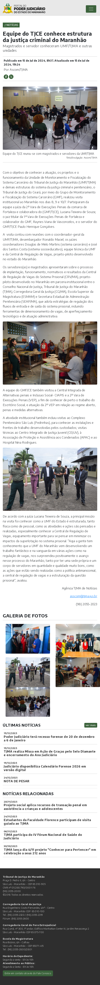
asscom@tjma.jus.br (83, 596)
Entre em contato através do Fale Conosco (28, 973)
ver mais (91, 725)
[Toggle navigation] (91, 9)
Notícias (12, 25)
